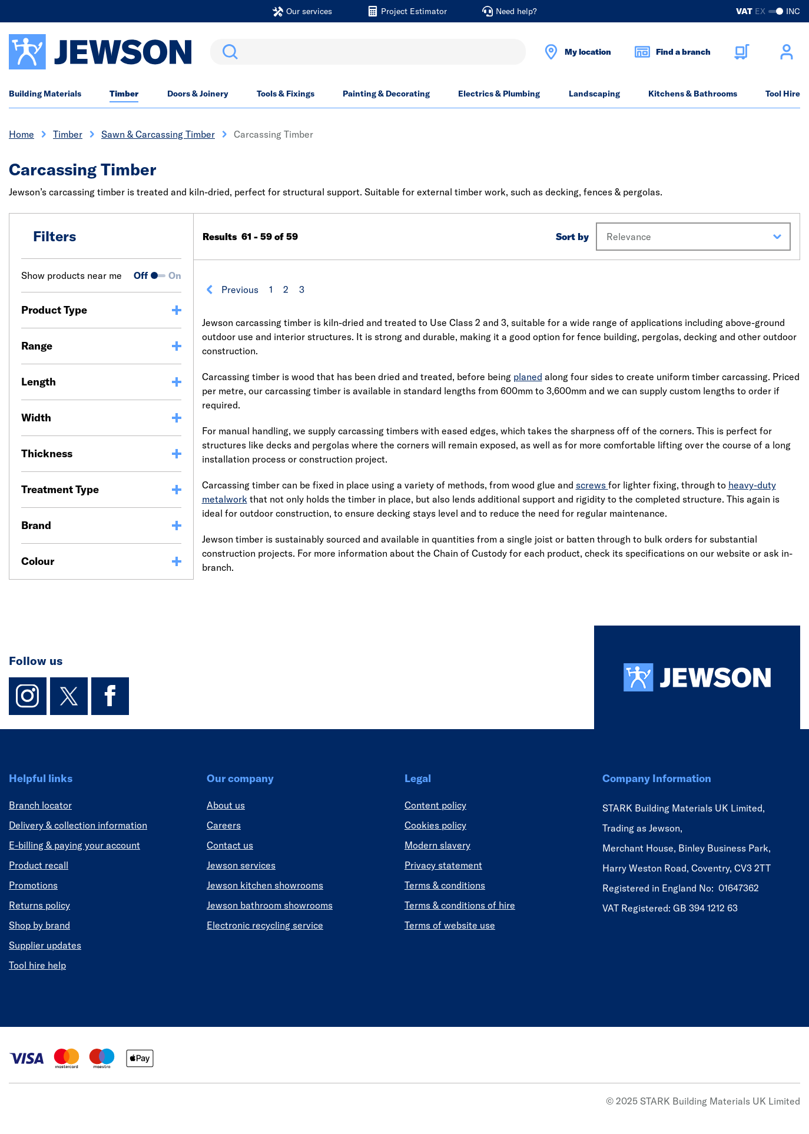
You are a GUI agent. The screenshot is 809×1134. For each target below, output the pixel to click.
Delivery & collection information (78, 825)
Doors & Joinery (197, 93)
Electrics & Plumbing (499, 93)
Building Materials (45, 93)
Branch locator (40, 805)
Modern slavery (437, 845)
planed (527, 377)
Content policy (435, 805)
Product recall (38, 865)
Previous (231, 289)
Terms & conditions (444, 885)
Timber (124, 93)
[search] (368, 52)
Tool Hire (782, 93)
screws (592, 485)
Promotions (33, 885)
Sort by (572, 236)
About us (226, 805)
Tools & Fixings (285, 93)
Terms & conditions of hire (459, 905)
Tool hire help (37, 965)
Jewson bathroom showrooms (270, 905)
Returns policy (39, 905)
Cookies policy (435, 825)
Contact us (230, 845)
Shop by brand (39, 925)
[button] (693, 236)
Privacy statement (443, 865)
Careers (224, 825)
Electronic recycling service (265, 925)
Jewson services (241, 865)
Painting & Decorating (386, 93)
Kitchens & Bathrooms (692, 93)
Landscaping (594, 93)
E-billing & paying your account (74, 845)
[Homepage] (697, 677)
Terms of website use (449, 925)
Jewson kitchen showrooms (265, 885)
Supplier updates (45, 945)
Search (228, 52)
